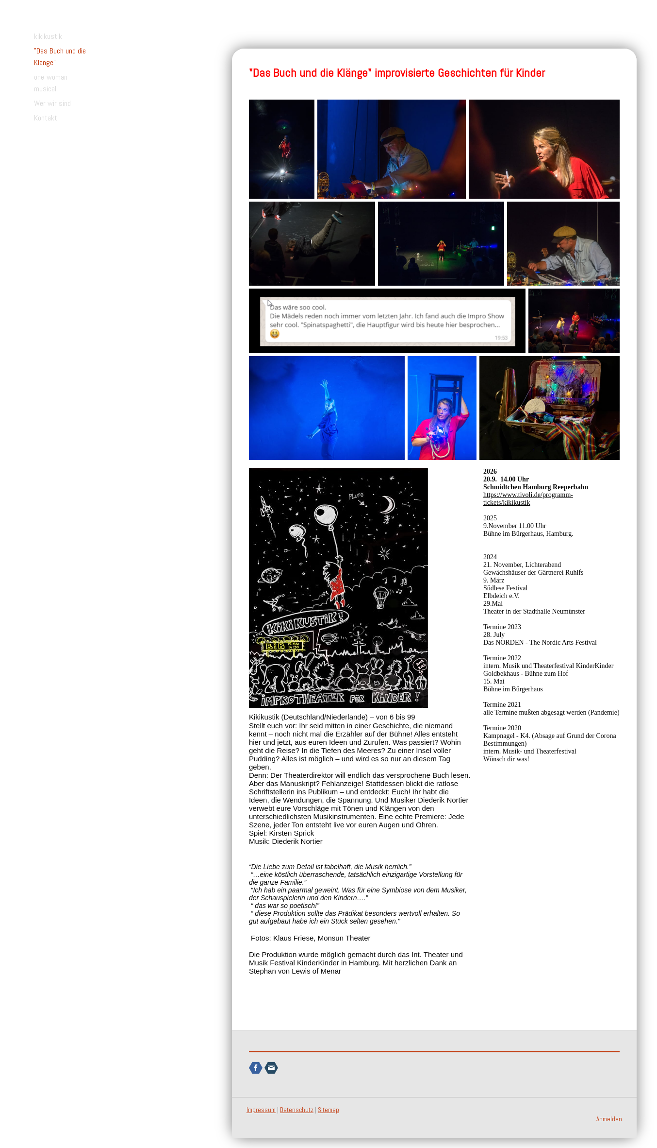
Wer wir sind (52, 103)
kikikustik (48, 36)
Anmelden (609, 1119)
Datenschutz (296, 1110)
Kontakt (45, 118)
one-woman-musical (52, 83)
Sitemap (328, 1110)
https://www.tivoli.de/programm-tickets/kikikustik (528, 498)
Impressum (261, 1110)
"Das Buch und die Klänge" (60, 57)
